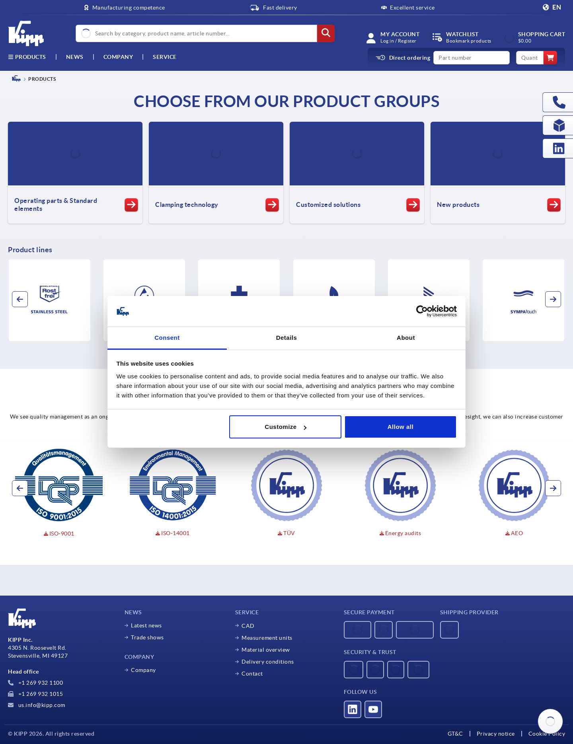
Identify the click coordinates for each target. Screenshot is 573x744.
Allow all (400, 426)
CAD (248, 626)
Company (118, 57)
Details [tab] (286, 337)
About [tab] (406, 337)
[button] (20, 299)
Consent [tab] (167, 337)
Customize (285, 426)
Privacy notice (496, 733)
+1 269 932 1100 (35, 683)
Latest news (146, 625)
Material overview (266, 650)
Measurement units (267, 638)
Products (27, 57)
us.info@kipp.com (36, 705)
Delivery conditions (268, 661)
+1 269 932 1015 (35, 694)
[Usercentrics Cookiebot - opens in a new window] (422, 311)
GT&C (455, 733)
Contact (252, 673)
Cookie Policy (546, 733)
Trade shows (147, 637)
